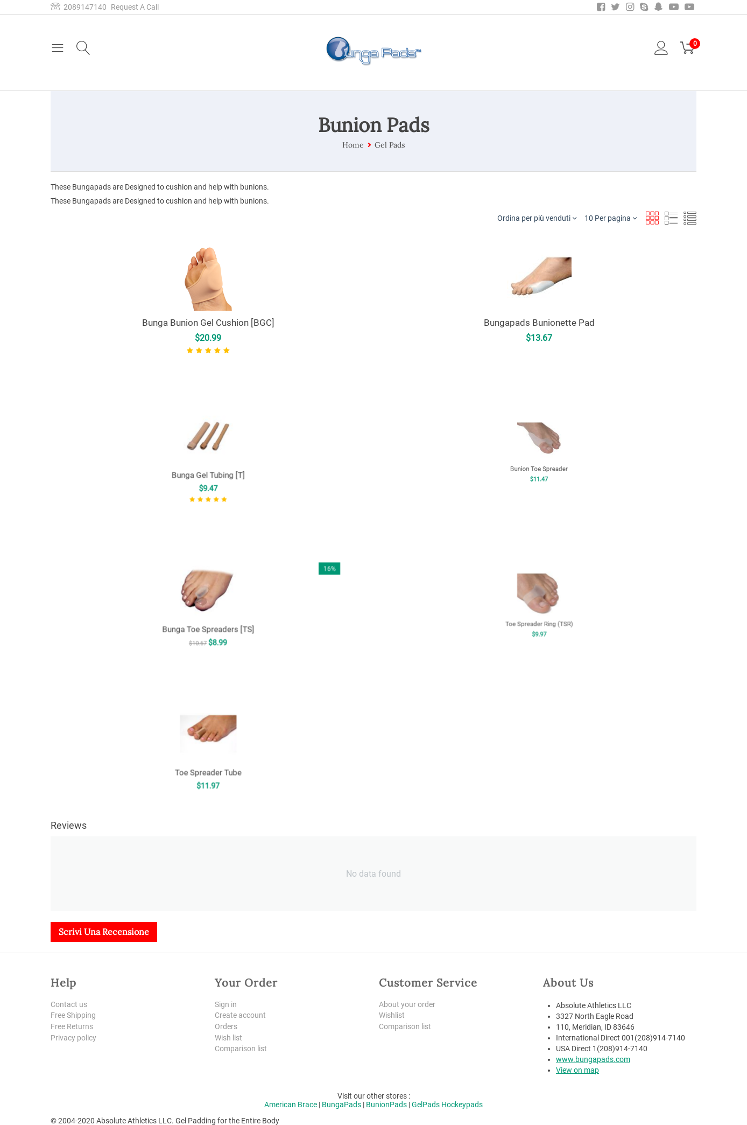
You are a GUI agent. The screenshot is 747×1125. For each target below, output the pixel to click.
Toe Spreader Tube (208, 756)
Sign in (226, 1004)
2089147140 (79, 7)
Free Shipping (73, 1015)
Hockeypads (462, 1104)
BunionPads (386, 1104)
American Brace (290, 1104)
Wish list (228, 1037)
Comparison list (241, 1049)
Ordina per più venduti (536, 217)
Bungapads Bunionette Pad (539, 322)
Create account (240, 1015)
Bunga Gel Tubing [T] (208, 463)
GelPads (426, 1104)
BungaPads (341, 1104)
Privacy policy (73, 1037)
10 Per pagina (610, 217)
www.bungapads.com (593, 1059)
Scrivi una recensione (104, 931)
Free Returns (72, 1026)
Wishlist (392, 1015)
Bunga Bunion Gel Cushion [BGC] (208, 322)
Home (353, 145)
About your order (407, 1004)
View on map (577, 1070)
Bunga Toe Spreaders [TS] (208, 612)
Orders (226, 1026)
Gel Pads (390, 145)
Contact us (69, 1004)
